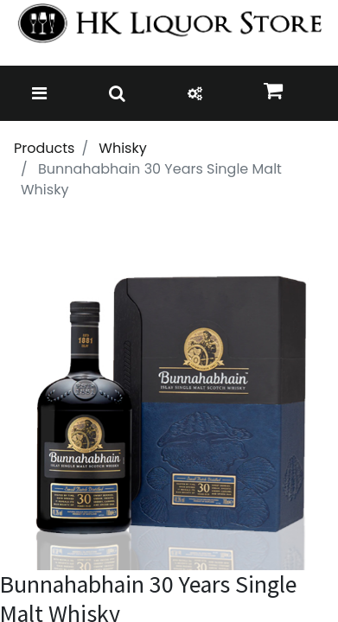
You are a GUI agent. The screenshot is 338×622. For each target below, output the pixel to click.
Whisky (122, 148)
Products (44, 148)
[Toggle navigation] (39, 93)
